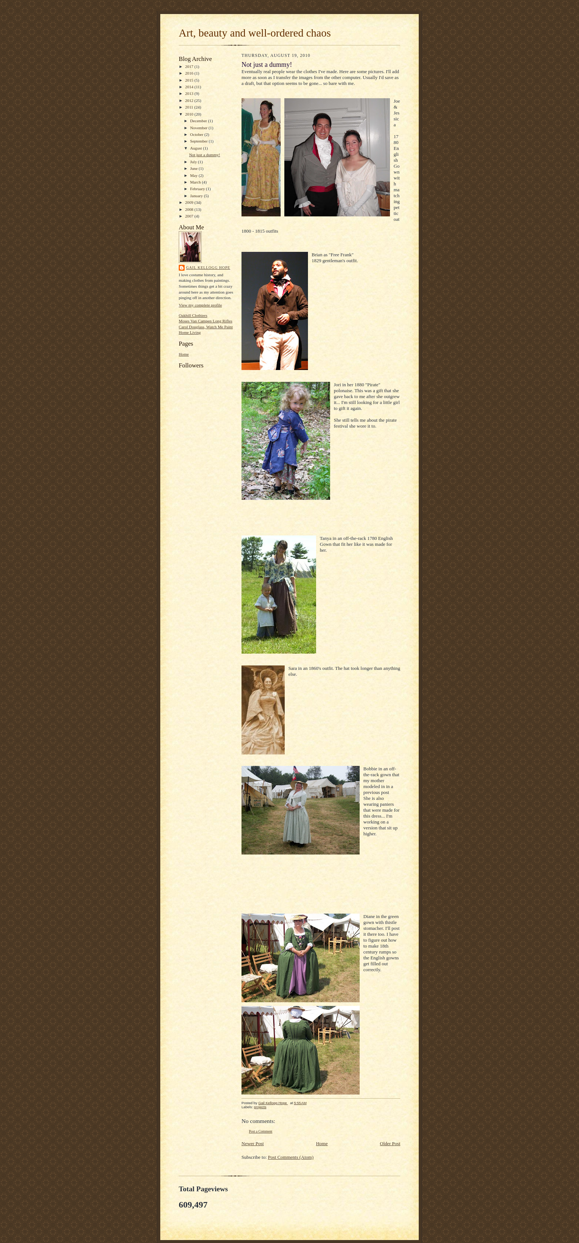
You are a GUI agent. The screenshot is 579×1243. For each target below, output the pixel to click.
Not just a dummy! (204, 155)
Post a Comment (261, 1131)
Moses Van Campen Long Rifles (205, 321)
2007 (189, 216)
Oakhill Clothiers (193, 315)
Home (184, 354)
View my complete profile (200, 305)
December (199, 121)
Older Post (390, 1143)
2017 (189, 66)
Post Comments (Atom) (291, 1157)
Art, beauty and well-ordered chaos (255, 33)
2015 (189, 80)
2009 (189, 202)
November (199, 128)
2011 (189, 107)
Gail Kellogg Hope (208, 268)
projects (260, 1107)
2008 (189, 209)
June (194, 168)
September (199, 141)
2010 (189, 114)
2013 (189, 93)
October (197, 134)
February (198, 188)
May (194, 175)
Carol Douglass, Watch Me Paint (206, 327)
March (196, 182)
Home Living (190, 332)
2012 (189, 100)
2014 (189, 87)
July (194, 162)
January (197, 196)
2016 (189, 73)
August (196, 148)
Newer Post (252, 1143)
